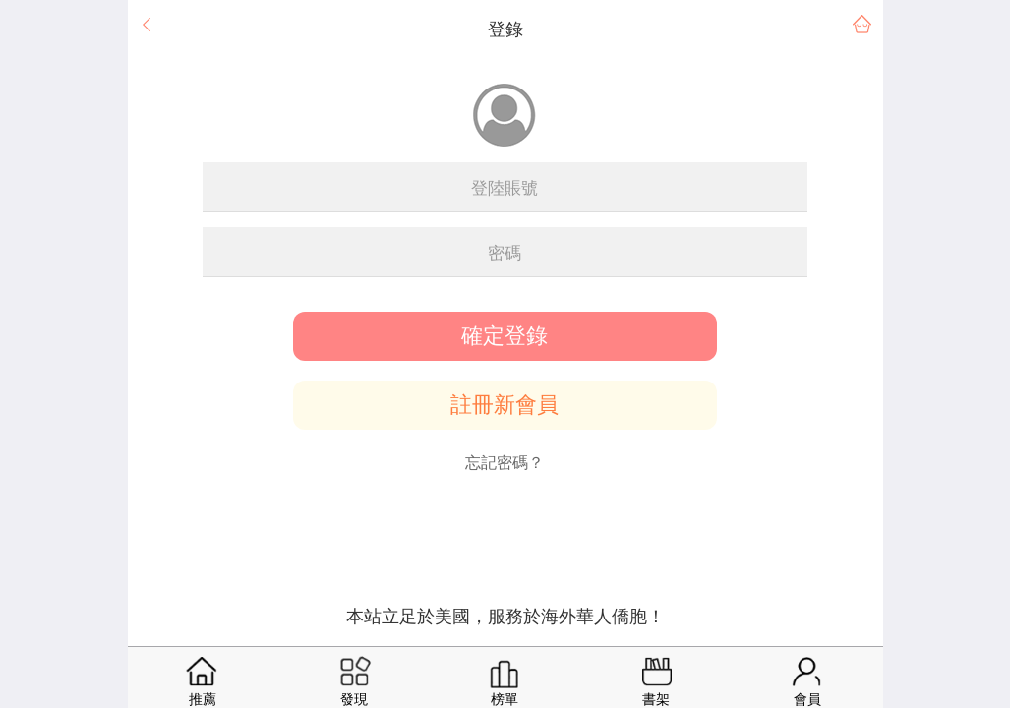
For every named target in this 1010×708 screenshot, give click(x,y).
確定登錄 (504, 336)
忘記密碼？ (504, 463)
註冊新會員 (504, 405)
